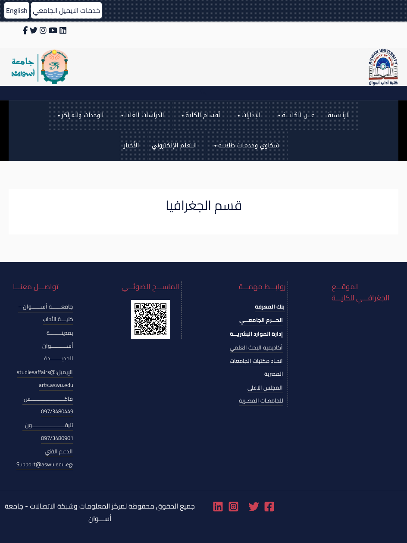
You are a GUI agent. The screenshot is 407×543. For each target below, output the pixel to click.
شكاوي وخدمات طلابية (245, 146)
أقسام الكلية (199, 115)
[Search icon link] (203, 93)
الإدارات (247, 115)
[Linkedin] (218, 506)
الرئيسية (339, 115)
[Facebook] (269, 506)
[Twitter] (253, 506)
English (17, 10)
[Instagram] (233, 506)
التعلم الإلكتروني (174, 145)
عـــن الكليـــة (295, 115)
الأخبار (131, 145)
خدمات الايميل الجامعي (66, 10)
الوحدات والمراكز (79, 115)
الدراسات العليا (141, 115)
